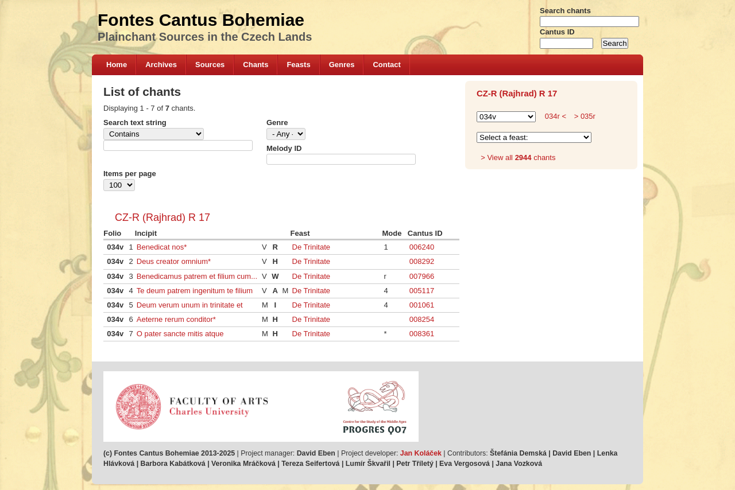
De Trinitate (311, 247)
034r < (555, 116)
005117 (421, 290)
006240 (421, 247)
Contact (386, 64)
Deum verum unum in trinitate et (190, 305)
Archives (161, 64)
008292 (421, 261)
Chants (255, 64)
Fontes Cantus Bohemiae (201, 19)
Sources (210, 64)
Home (116, 64)
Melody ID (283, 148)
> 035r (583, 116)
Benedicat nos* (162, 247)
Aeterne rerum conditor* (176, 319)
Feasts (298, 64)
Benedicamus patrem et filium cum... (197, 276)
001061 (421, 305)
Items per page (129, 173)
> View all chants (518, 157)
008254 (421, 319)
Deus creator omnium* (174, 261)
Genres (342, 64)
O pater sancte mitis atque (180, 333)
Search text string (135, 122)
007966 (421, 276)
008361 (421, 333)
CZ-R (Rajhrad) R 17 (162, 217)
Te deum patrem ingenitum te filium (195, 290)
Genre (277, 122)
